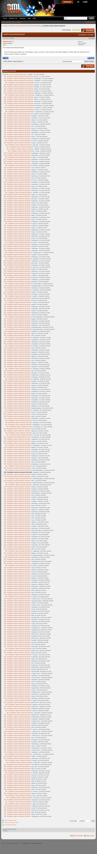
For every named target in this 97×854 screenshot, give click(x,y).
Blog (34, 18)
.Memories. (34, 385)
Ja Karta (33, 571)
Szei (32, 126)
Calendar (22, 18)
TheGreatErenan (35, 743)
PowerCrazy (34, 509)
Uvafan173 (34, 476)
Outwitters (38, 26)
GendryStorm (37, 762)
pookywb (33, 269)
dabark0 (33, 387)
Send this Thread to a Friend (11, 822)
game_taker (37, 103)
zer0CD (33, 524)
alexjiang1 (33, 169)
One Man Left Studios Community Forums (15, 26)
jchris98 (33, 779)
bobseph (33, 120)
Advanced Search (90, 22)
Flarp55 (33, 756)
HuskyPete (34, 777)
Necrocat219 (34, 451)
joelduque (36, 84)
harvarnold (33, 430)
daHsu (33, 480)
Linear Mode (90, 34)
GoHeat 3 (33, 292)
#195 (93, 38)
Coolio (32, 468)
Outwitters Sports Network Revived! (14, 74)
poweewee (34, 209)
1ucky (32, 515)
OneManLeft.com (37, 843)
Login (13, 22)
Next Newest (17, 61)
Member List (13, 18)
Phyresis (33, 203)
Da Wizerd (35, 165)
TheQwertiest (38, 95)
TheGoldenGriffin (35, 493)
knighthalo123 (34, 331)
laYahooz (33, 310)
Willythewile (7, 41)
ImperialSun (35, 346)
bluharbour (34, 613)
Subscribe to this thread (10, 824)
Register (19, 22)
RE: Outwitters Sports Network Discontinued (18, 76)
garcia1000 (34, 281)
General (31, 26)
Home (5, 18)
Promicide (33, 122)
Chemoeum (34, 775)
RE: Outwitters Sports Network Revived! (17, 116)
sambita (33, 441)
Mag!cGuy (33, 333)
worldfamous (34, 406)
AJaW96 (36, 113)
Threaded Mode (82, 34)
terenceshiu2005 (37, 283)
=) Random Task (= (37, 252)
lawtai (32, 416)
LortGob (33, 414)
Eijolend (36, 89)
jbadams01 (34, 578)
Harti (32, 335)
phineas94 (33, 725)
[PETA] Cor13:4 (35, 634)
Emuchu (36, 76)
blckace (34, 157)
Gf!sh (32, 178)
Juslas (32, 737)
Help (29, 18)
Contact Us (25, 843)
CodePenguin (37, 80)
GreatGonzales (35, 375)
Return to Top (90, 835)
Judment (33, 314)
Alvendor (36, 99)
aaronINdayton (37, 78)
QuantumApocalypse (36, 285)
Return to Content (77, 835)
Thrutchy (33, 142)
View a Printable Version (10, 820)
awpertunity (34, 584)
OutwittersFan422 (35, 692)
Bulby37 (33, 540)
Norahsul (35, 565)
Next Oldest (8, 61)
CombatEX (29, 74)
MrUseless (36, 86)
